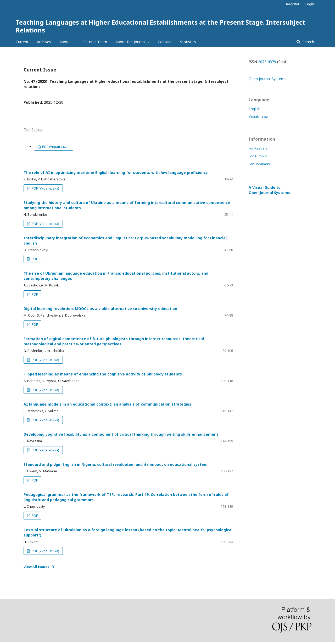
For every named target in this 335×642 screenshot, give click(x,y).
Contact (165, 41)
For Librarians (259, 164)
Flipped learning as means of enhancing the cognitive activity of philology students (103, 374)
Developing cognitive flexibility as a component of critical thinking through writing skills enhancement (121, 434)
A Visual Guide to (269, 190)
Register (292, 4)
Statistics (188, 41)
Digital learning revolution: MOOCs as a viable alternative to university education (100, 308)
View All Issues (36, 566)
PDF (34, 259)
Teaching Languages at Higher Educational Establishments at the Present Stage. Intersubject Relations (160, 26)
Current (22, 41)
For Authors (258, 156)
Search (308, 41)
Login (309, 4)
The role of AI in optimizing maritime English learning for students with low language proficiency (116, 172)
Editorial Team (94, 41)
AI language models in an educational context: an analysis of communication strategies (107, 404)
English (254, 108)
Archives (44, 41)
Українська (258, 116)
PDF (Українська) (55, 146)
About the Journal (131, 41)
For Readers (258, 148)
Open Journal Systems (267, 78)
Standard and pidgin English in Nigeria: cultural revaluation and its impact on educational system (116, 464)
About (65, 41)
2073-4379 (267, 61)
